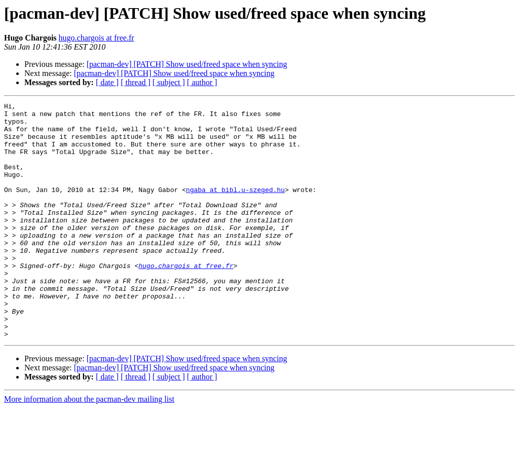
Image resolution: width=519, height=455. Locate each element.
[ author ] (202, 82)
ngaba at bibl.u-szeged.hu (235, 207)
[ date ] (107, 82)
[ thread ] (136, 82)
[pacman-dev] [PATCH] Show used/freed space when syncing (187, 64)
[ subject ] (169, 82)
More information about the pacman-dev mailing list (89, 446)
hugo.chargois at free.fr (96, 37)
